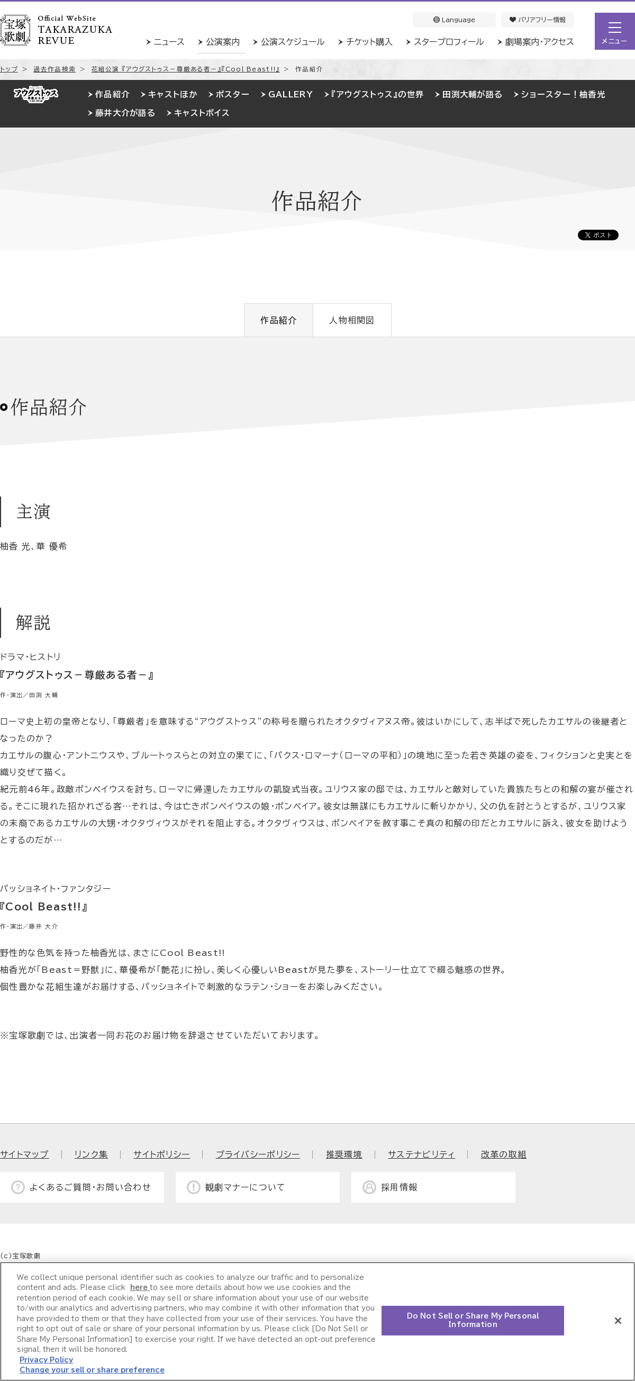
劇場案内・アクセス (539, 42)
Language (454, 19)
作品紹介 (112, 94)
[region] (317, 1321)
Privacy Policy (46, 1360)
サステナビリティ (421, 1154)
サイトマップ (24, 1154)
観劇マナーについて (245, 1187)
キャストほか (172, 94)
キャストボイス (202, 113)
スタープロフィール (449, 42)
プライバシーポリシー (258, 1154)
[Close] (618, 1320)
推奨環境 (344, 1154)
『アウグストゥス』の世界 (378, 94)
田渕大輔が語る (472, 94)
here (140, 1287)
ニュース (169, 42)
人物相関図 (352, 320)
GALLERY (290, 94)
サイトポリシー (161, 1154)
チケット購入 (369, 42)
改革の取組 (504, 1154)
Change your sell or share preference (92, 1370)
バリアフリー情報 (538, 19)
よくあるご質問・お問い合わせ (90, 1187)
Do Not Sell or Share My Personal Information (473, 1320)
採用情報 (399, 1187)
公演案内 (223, 42)
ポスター (233, 94)
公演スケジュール (293, 42)
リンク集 (91, 1154)
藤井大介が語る (125, 113)
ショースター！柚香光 (563, 94)
